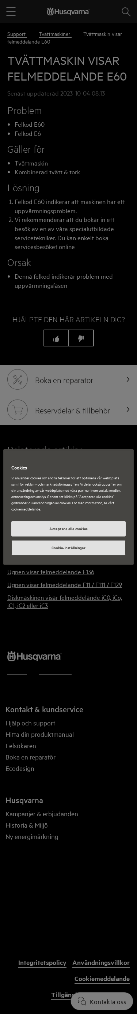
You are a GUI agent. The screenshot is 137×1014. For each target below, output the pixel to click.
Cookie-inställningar (68, 547)
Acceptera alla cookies (68, 529)
